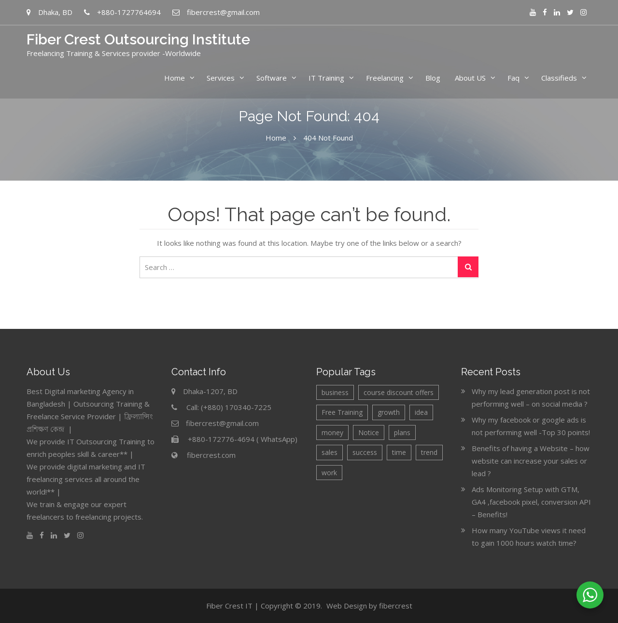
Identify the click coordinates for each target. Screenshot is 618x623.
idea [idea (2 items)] (421, 412)
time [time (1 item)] (399, 452)
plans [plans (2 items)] (402, 432)
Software (271, 78)
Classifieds (559, 78)
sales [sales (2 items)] (329, 452)
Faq (513, 78)
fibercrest (395, 605)
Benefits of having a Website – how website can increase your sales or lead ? (531, 460)
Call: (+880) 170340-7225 (228, 407)
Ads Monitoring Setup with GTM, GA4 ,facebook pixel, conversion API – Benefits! (531, 501)
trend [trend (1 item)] (429, 452)
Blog (432, 78)
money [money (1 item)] (332, 432)
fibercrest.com (211, 455)
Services (221, 78)
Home (174, 78)
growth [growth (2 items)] (389, 412)
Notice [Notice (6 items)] (368, 432)
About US (470, 78)
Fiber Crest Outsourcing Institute (138, 39)
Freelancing (385, 78)
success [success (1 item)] (364, 452)
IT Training (326, 78)
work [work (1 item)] (329, 472)
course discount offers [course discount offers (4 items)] (399, 392)
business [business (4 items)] (335, 392)
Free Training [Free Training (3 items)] (342, 412)
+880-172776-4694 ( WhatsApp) (242, 439)
